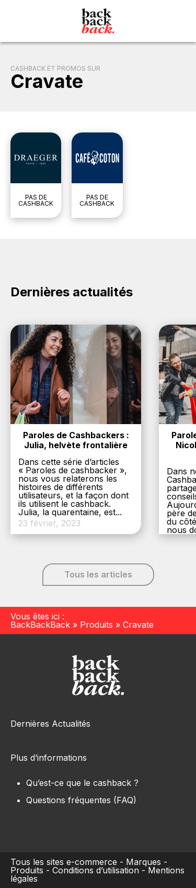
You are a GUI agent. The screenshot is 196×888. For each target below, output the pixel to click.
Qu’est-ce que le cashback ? (82, 783)
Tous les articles (98, 574)
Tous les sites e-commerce (63, 862)
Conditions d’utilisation (95, 870)
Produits (96, 624)
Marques (143, 862)
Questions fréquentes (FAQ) (81, 800)
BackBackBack (40, 624)
